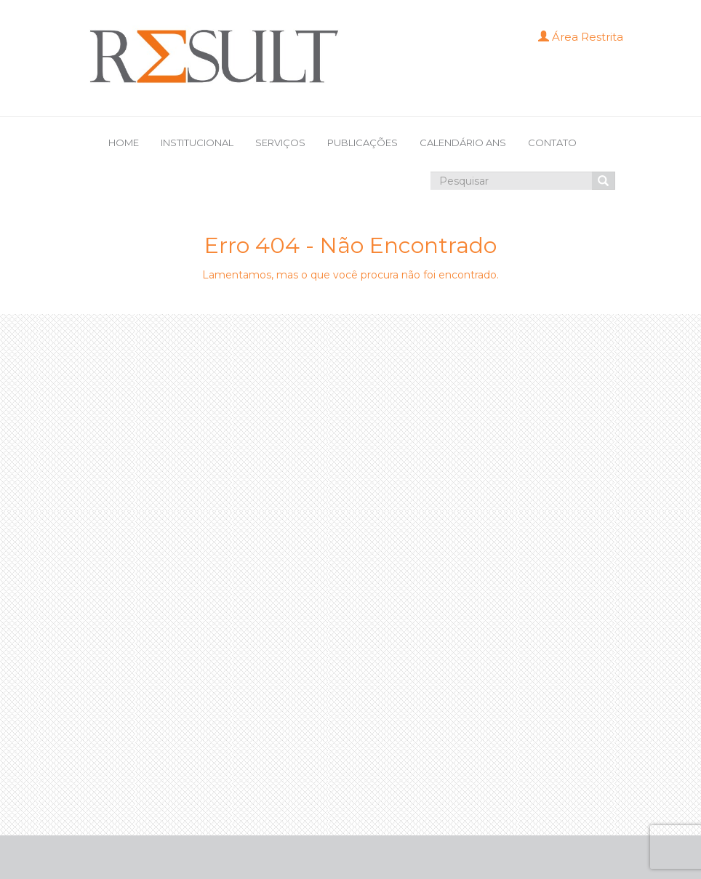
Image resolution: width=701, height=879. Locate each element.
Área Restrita (580, 37)
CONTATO (552, 142)
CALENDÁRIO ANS (463, 142)
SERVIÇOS (280, 142)
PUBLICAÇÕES (362, 142)
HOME (123, 142)
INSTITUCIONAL (197, 142)
